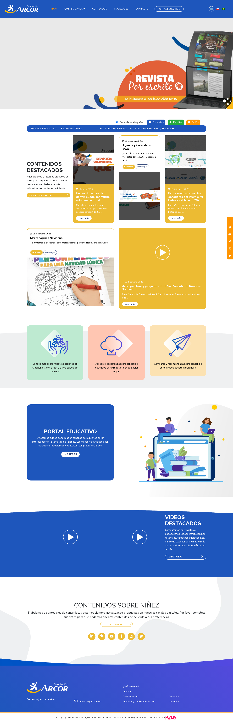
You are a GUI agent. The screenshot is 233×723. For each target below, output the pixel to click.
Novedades (121, 8)
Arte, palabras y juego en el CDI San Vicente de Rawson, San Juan (161, 288)
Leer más (83, 218)
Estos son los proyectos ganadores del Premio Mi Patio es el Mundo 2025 (185, 197)
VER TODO (185, 556)
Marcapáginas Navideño (46, 238)
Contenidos (99, 8)
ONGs (195, 122)
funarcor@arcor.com (89, 701)
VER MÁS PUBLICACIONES (48, 195)
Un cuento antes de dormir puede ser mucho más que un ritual (93, 197)
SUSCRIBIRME (120, 624)
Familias (177, 122)
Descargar (142, 167)
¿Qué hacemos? (131, 686)
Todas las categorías (131, 122)
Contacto (142, 8)
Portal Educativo (169, 8)
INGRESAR (70, 454)
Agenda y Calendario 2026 (136, 147)
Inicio (54, 8)
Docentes (158, 122)
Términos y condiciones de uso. (139, 701)
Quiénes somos (73, 8)
